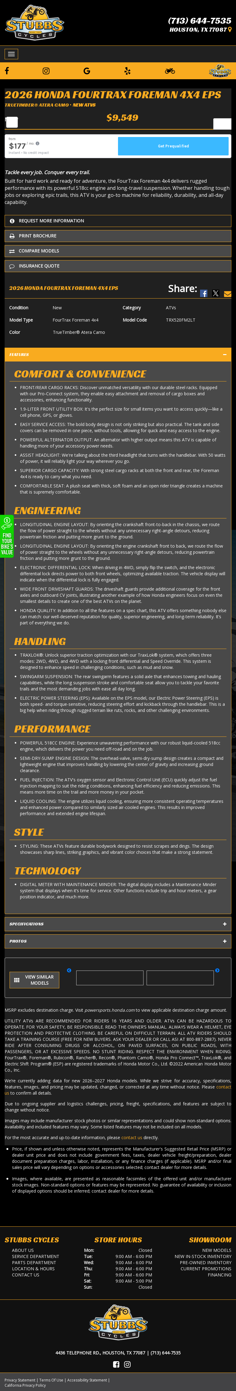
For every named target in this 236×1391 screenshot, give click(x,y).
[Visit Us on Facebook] (116, 1364)
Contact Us (25, 1275)
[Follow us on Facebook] (7, 70)
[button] (71, 974)
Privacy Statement (20, 1380)
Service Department (35, 1256)
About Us (23, 1250)
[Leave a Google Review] (87, 70)
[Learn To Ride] (170, 70)
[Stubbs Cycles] (35, 22)
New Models (216, 1250)
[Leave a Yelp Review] (127, 70)
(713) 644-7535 (199, 20)
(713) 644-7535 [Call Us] (166, 1353)
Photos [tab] (118, 941)
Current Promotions (206, 1269)
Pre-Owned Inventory (205, 1262)
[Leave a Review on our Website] (220, 69)
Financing (219, 1275)
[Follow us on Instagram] (46, 70)
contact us (131, 1137)
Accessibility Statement (87, 1380)
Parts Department (34, 1262)
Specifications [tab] (118, 924)
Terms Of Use (51, 1380)
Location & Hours (33, 1269)
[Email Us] (227, 288)
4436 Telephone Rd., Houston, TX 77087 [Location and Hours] (100, 1353)
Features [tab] (118, 354)
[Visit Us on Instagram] (127, 1364)
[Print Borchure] (118, 236)
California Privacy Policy (25, 1385)
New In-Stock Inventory (203, 1256)
